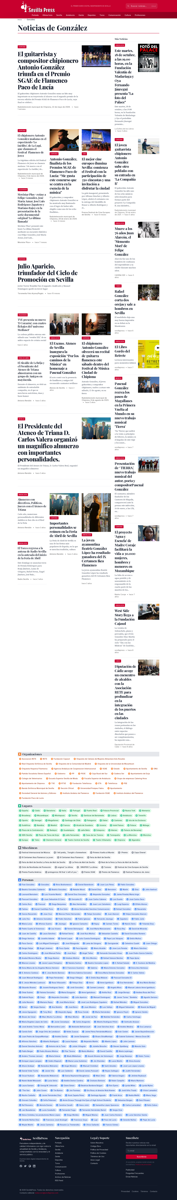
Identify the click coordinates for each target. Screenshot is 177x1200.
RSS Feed (59, 1180)
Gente (81, 15)
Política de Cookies (98, 1153)
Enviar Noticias (132, 1177)
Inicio (20, 20)
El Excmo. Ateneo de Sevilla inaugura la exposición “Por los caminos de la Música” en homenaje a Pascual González (64, 358)
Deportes (92, 15)
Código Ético (95, 1146)
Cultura (128, 15)
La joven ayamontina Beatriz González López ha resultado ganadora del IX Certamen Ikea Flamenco (96, 552)
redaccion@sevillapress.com (46, 1193)
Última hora (47, 15)
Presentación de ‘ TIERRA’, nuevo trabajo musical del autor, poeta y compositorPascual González (129, 476)
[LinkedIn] (34, 1166)
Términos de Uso (97, 1156)
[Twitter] (25, 1166)
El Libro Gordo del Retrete (122, 351)
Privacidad (125, 1191)
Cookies (135, 1191)
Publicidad (130, 1170)
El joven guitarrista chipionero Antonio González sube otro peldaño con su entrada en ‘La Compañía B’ (125, 164)
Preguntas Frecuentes (135, 1173)
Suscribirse (141, 1157)
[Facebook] (21, 1166)
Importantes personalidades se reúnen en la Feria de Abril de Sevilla (63, 529)
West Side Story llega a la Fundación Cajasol (124, 617)
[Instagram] (30, 1166)
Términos (144, 1191)
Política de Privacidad (99, 1150)
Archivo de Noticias (63, 1177)
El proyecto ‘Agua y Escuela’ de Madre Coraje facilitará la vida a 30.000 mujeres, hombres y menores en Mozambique (125, 551)
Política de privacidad (143, 1164)
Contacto (94, 1163)
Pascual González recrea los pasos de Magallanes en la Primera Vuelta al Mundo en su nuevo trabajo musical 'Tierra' (125, 405)
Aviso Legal (95, 1160)
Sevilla (59, 15)
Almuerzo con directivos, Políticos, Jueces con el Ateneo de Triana (32, 504)
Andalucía (70, 15)
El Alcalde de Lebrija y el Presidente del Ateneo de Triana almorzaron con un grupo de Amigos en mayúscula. (31, 371)
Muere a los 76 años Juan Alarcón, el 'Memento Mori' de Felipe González (124, 241)
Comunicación (114, 15)
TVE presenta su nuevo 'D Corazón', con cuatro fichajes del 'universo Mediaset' (32, 325)
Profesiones (140, 15)
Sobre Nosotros (96, 1143)
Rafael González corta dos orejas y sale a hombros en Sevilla (125, 302)
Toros (102, 15)
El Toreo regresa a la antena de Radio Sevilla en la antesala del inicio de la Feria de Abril (32, 553)
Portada (35, 15)
